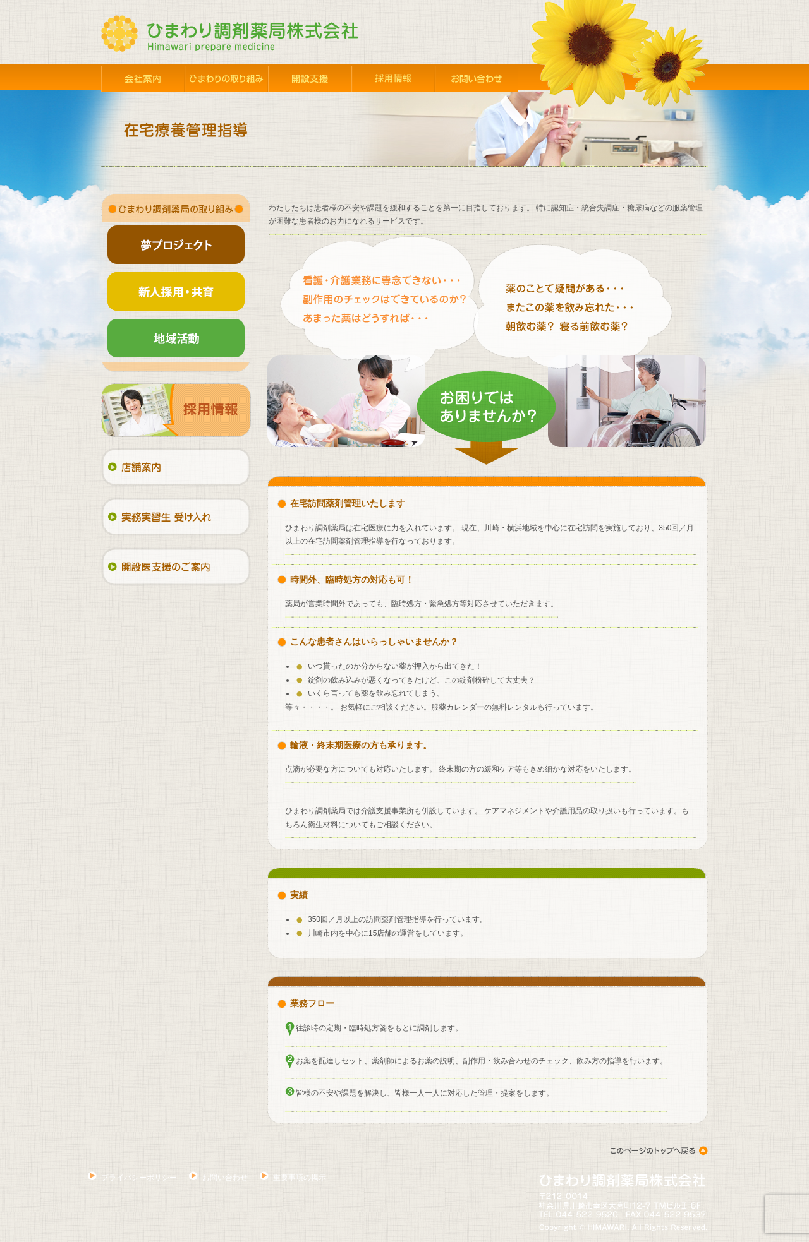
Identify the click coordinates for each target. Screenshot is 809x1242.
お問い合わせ (225, 1177)
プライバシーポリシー (139, 1177)
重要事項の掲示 (299, 1177)
